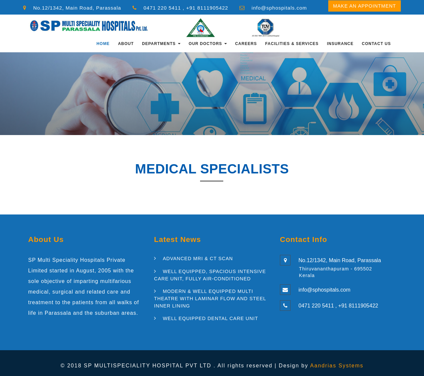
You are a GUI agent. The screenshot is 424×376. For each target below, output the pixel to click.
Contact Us (376, 43)
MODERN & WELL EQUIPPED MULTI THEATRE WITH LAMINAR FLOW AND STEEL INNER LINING (210, 298)
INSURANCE (340, 43)
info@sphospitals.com (279, 8)
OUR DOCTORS (208, 43)
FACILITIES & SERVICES (291, 43)
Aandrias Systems (336, 365)
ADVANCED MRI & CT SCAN (198, 258)
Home (103, 43)
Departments (161, 43)
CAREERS (246, 43)
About (126, 43)
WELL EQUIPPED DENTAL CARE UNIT (210, 318)
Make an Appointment (364, 6)
